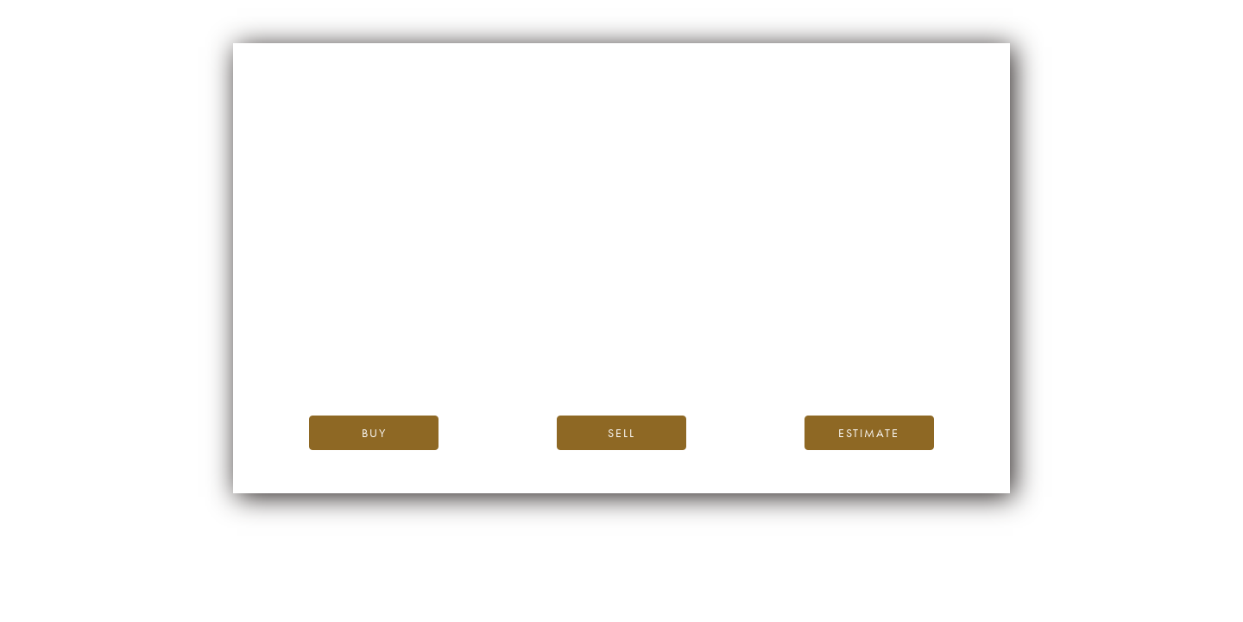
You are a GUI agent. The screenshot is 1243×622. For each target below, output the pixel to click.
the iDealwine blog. (692, 342)
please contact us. (777, 362)
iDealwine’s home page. (777, 323)
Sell (621, 433)
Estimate (868, 433)
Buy (374, 433)
